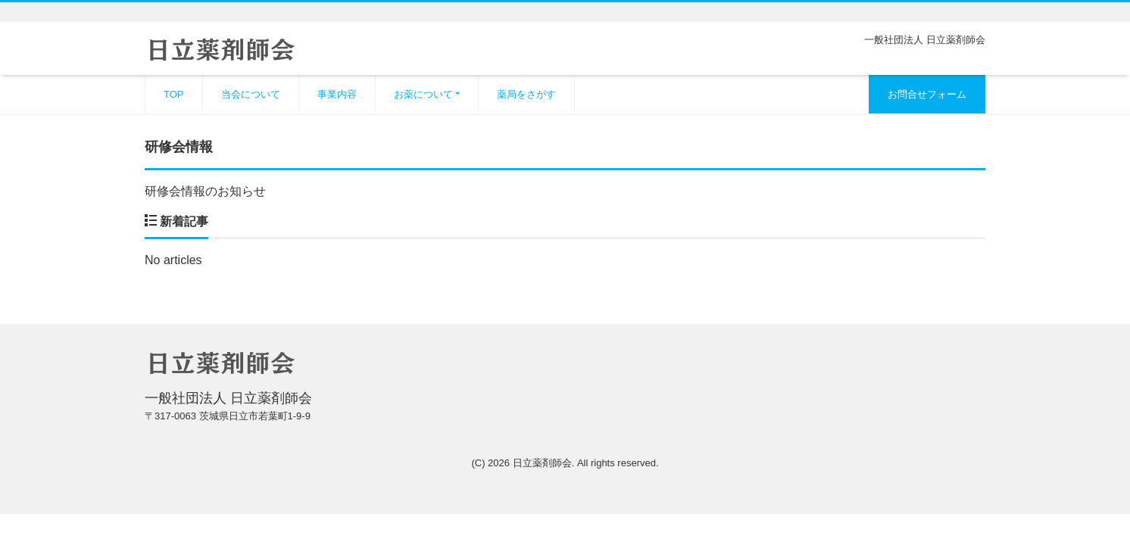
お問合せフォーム (927, 94)
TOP (174, 94)
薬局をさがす (526, 94)
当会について (250, 94)
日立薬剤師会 (542, 463)
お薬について (423, 94)
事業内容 (337, 94)
